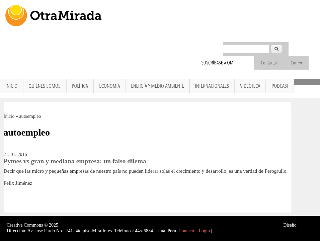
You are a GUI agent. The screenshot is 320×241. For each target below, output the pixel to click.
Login (204, 230)
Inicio (9, 116)
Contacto (186, 230)
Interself (305, 225)
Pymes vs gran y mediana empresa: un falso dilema (75, 161)
